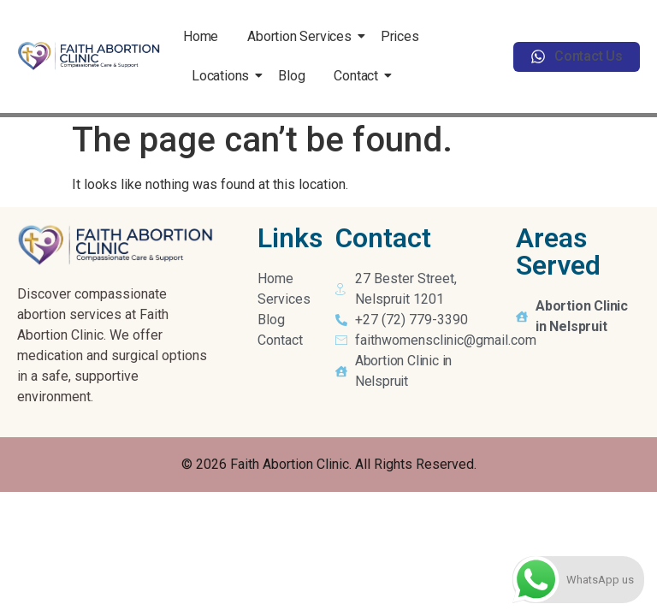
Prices (400, 36)
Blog (291, 76)
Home (200, 36)
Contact (359, 76)
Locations (223, 76)
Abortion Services (302, 36)
